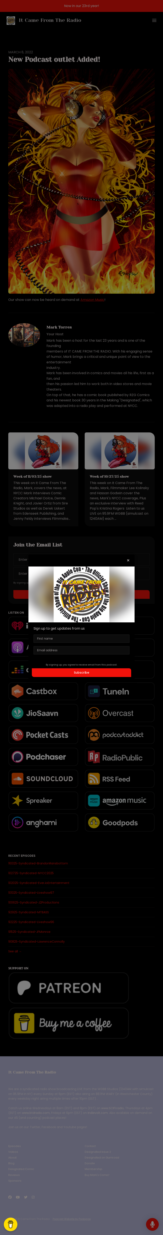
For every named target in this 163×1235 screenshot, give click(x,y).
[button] (128, 560)
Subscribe (81, 672)
